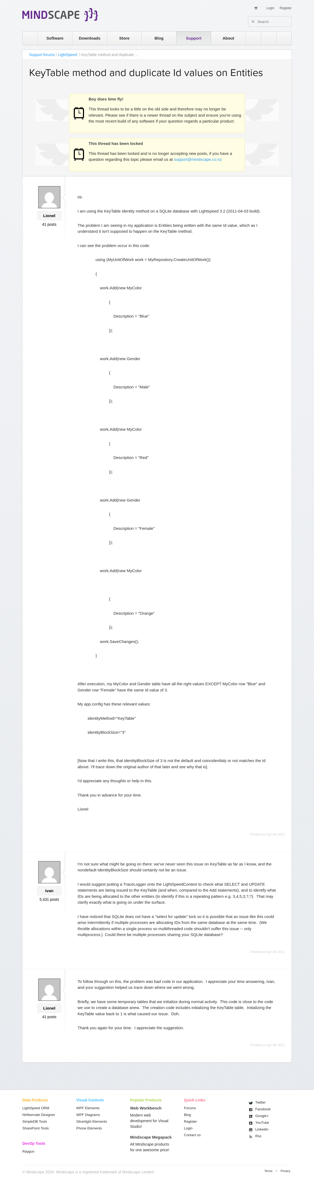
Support (193, 38)
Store (124, 38)
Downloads (89, 38)
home (27, 38)
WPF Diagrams (88, 1115)
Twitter (260, 1102)
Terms (268, 1171)
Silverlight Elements (91, 1121)
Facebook (263, 1109)
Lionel (49, 215)
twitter (266, 38)
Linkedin (261, 1129)
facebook (281, 38)
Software (54, 38)
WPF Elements (88, 1108)
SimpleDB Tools (34, 1121)
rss (251, 38)
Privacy (285, 1171)
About (228, 38)
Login (270, 8)
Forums (190, 1108)
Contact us (192, 1135)
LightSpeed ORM (35, 1108)
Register (286, 8)
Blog (159, 38)
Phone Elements (89, 1128)
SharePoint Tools (35, 1128)
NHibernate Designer (38, 1115)
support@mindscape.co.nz (198, 159)
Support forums (42, 55)
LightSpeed (68, 55)
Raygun (28, 1151)
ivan (49, 890)
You (262, 1123)
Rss (258, 1136)
